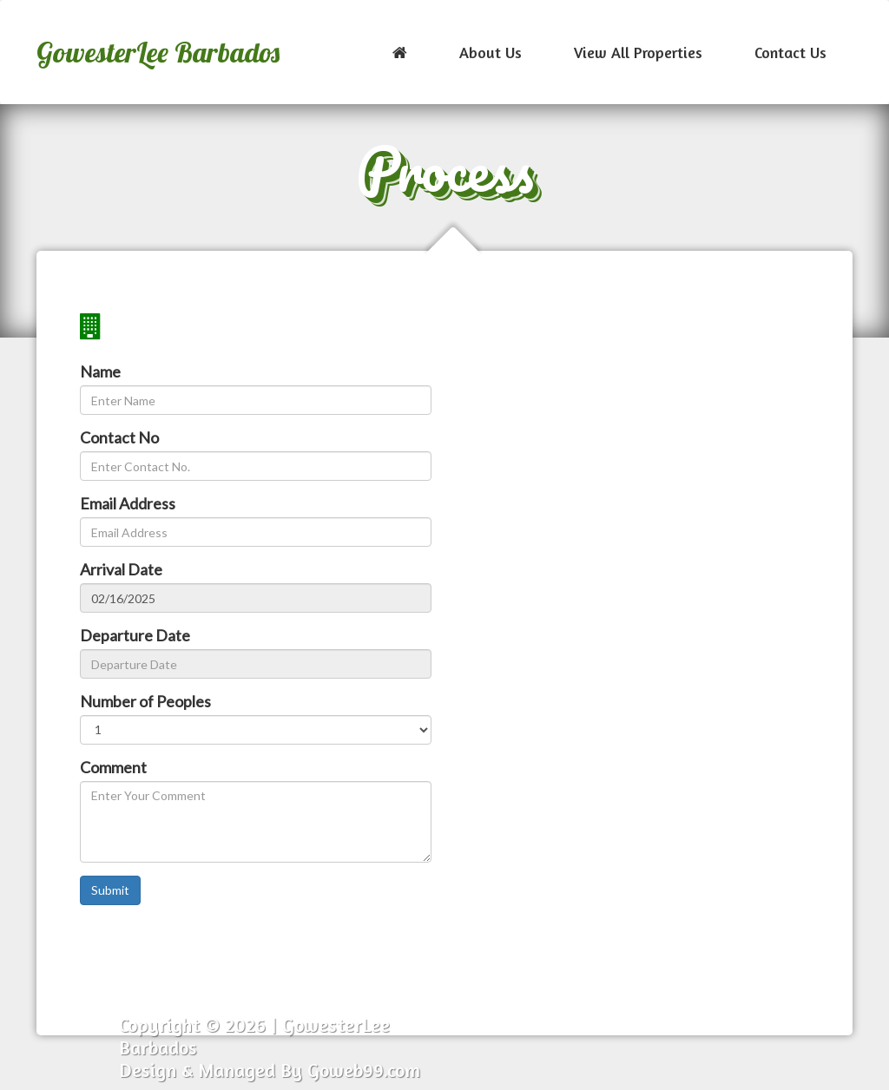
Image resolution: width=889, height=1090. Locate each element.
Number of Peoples (145, 701)
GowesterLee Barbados (158, 52)
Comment (113, 767)
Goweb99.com (363, 1070)
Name (100, 371)
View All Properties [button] (638, 52)
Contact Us (790, 52)
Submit (110, 890)
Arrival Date (121, 569)
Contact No (119, 437)
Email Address (127, 503)
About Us (490, 52)
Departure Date (135, 635)
